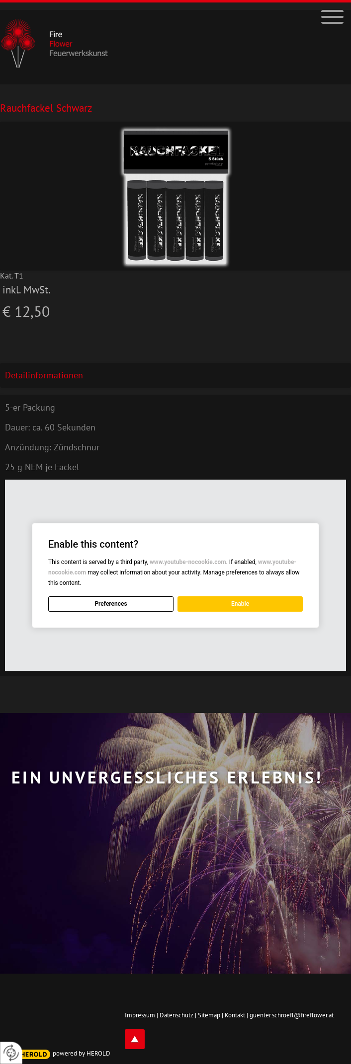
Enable (240, 603)
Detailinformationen (44, 375)
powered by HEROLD (81, 1053)
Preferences (110, 603)
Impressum (140, 1015)
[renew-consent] (11, 1053)
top (135, 1039)
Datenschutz (176, 1015)
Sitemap (209, 1015)
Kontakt (235, 1015)
